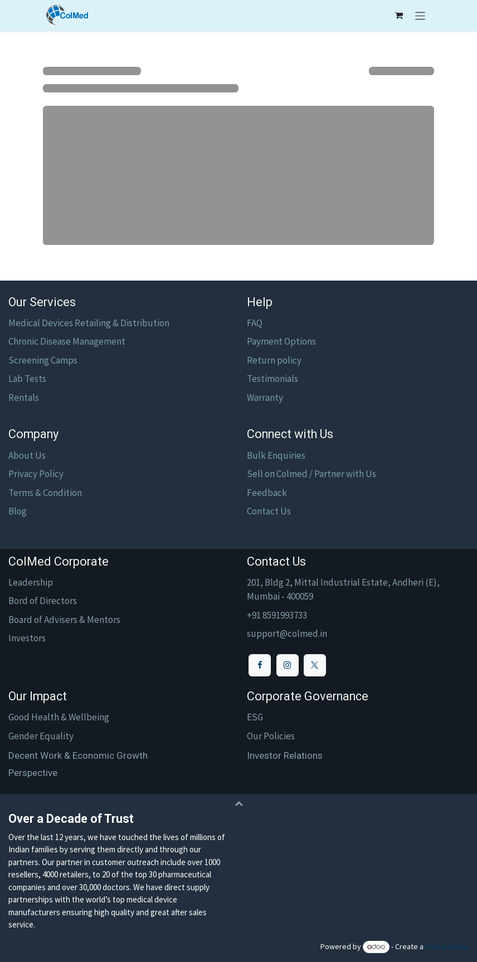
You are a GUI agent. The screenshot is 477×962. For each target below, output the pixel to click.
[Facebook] (260, 665)
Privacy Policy (36, 474)
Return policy (274, 360)
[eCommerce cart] (399, 15)
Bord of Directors (42, 601)
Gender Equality (41, 736)
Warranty (265, 397)
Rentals (23, 397)
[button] (238, 802)
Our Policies (271, 736)
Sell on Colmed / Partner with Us (311, 474)
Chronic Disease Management (66, 341)
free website (447, 946)
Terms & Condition (45, 493)
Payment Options (281, 341)
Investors (27, 638)
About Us (27, 455)
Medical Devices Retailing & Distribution (88, 323)
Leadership (30, 582)
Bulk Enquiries (276, 455)
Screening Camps (42, 360)
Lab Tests (27, 378)
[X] (315, 665)
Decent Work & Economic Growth (78, 755)
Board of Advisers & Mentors (64, 619)
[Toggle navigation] (420, 15)
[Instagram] (287, 665)
